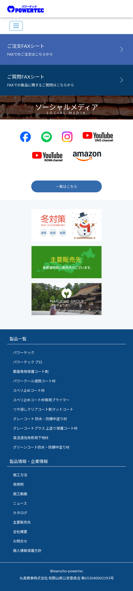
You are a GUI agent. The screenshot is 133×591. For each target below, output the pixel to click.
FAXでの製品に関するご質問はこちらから (66, 79)
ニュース (20, 503)
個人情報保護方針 (27, 550)
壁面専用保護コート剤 (31, 371)
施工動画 (20, 494)
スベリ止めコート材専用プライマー (41, 400)
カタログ (20, 513)
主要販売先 (22, 522)
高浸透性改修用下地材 (31, 438)
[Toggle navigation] (16, 26)
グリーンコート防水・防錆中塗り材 (41, 447)
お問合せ (20, 541)
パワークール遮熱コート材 (34, 381)
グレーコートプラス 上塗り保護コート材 (45, 428)
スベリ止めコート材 (29, 390)
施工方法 (20, 475)
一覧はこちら (66, 186)
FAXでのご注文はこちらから (66, 48)
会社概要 (20, 531)
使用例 (18, 484)
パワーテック (23, 352)
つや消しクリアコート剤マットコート (43, 409)
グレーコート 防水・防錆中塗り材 (40, 419)
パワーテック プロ (27, 362)
